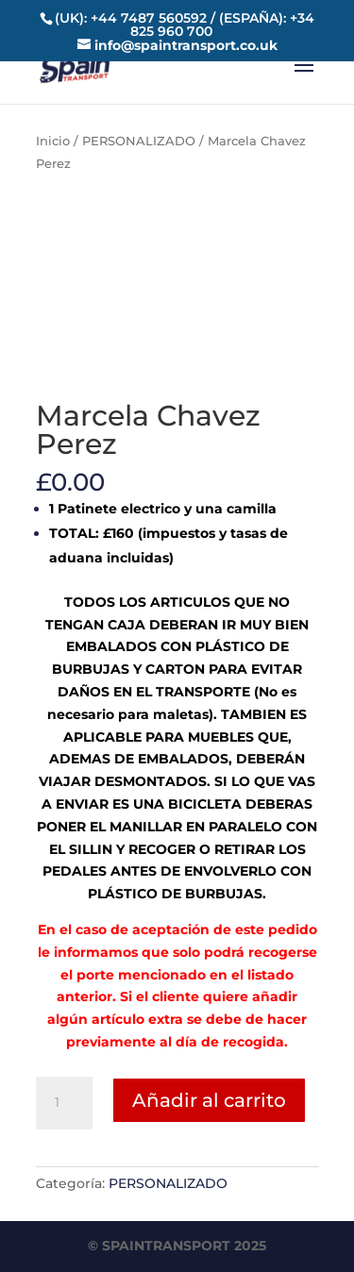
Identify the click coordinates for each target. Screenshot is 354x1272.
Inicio (53, 141)
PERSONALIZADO (138, 141)
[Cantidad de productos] (64, 1103)
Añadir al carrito (209, 1100)
